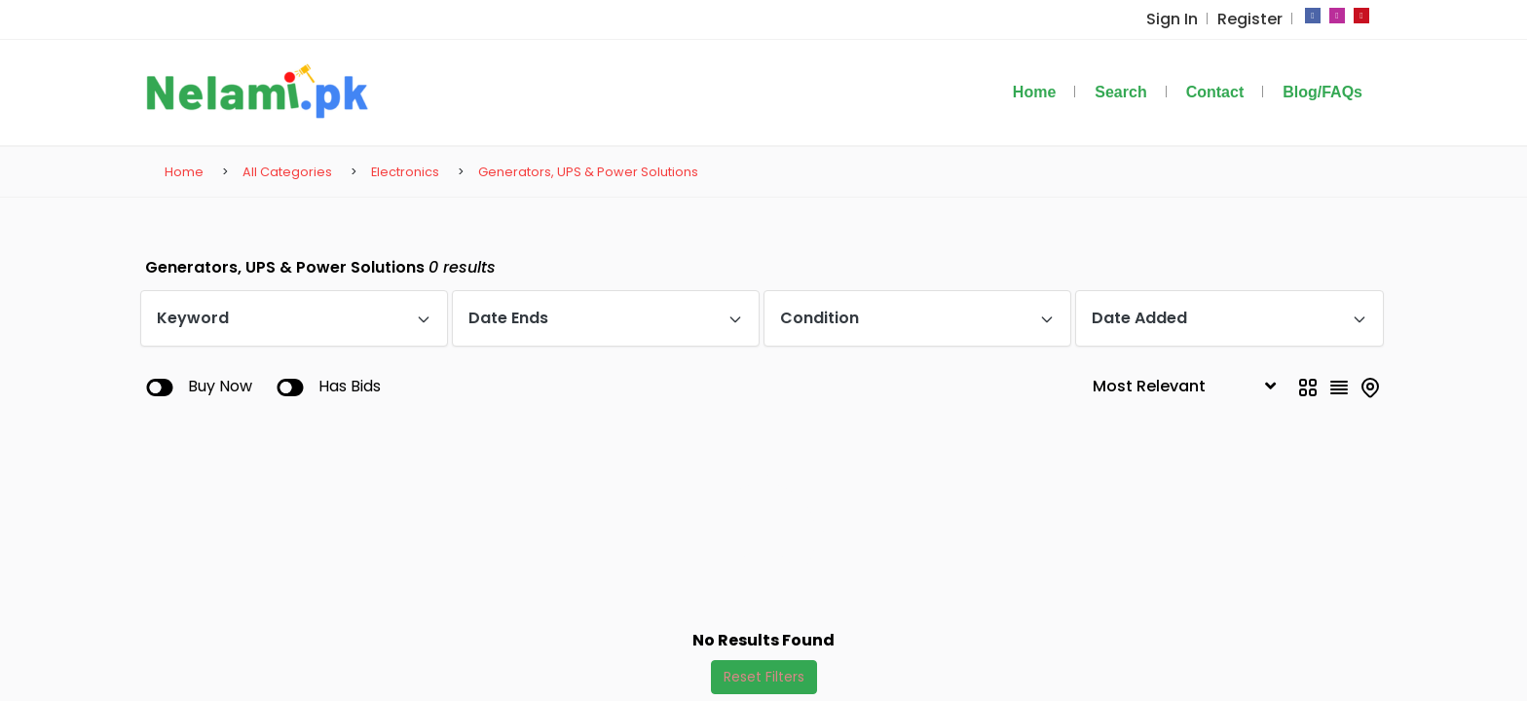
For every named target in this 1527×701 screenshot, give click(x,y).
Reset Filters (764, 676)
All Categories (287, 172)
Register (1252, 19)
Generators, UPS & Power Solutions (588, 172)
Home (184, 172)
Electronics (405, 172)
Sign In (1179, 19)
